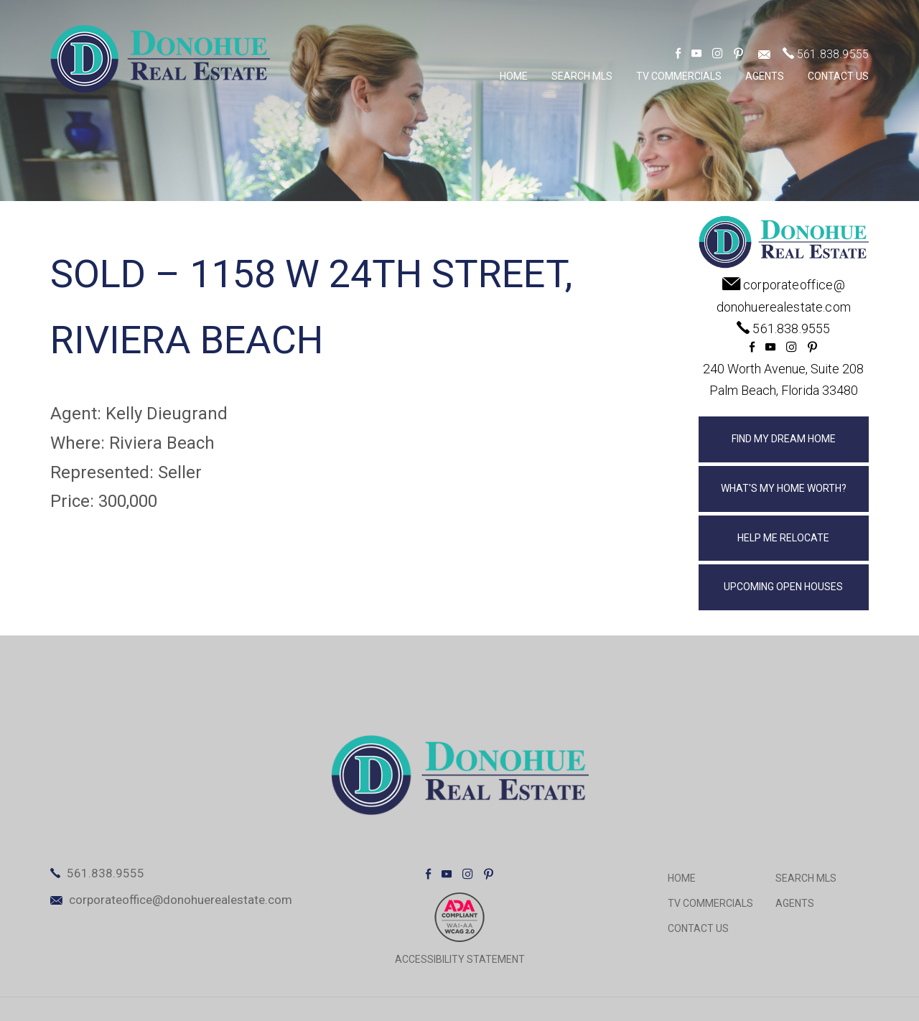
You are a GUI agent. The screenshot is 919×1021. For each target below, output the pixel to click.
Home (514, 76)
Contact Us (838, 76)
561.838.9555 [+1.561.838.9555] (833, 54)
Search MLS (581, 76)
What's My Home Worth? (783, 488)
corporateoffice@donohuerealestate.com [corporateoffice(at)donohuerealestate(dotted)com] (180, 899)
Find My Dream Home (784, 438)
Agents (764, 76)
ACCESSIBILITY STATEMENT (460, 959)
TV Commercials (679, 76)
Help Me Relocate (783, 538)
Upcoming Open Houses (783, 586)
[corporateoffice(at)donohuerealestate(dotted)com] (764, 54)
